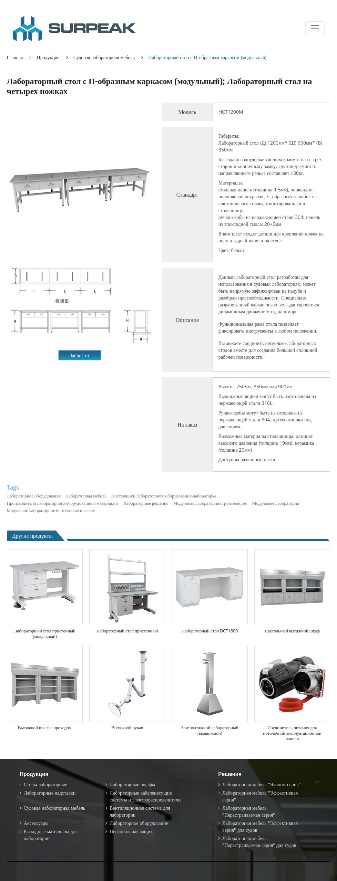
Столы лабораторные (45, 784)
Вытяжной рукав (127, 727)
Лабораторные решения (145, 503)
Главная (15, 57)
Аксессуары (36, 823)
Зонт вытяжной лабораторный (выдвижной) (209, 730)
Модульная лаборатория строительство (210, 503)
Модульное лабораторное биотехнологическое (51, 510)
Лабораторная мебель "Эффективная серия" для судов (260, 826)
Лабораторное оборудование (34, 496)
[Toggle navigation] (315, 28)
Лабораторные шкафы (132, 784)
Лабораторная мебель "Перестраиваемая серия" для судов (259, 841)
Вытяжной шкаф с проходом (45, 727)
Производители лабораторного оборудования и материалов (63, 503)
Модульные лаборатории (275, 503)
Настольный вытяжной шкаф (292, 631)
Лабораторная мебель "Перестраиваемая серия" (248, 811)
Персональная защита (132, 831)
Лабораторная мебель (85, 496)
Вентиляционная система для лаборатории (140, 811)
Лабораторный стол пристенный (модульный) (44, 633)
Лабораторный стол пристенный (127, 631)
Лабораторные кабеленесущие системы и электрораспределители (145, 796)
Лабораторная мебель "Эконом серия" (261, 784)
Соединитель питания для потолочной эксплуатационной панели (292, 733)
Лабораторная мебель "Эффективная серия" (260, 796)
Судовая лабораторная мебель (104, 57)
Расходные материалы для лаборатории (51, 834)
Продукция (48, 57)
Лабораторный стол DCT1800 (210, 631)
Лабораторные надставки (49, 792)
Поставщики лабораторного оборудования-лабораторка (163, 496)
